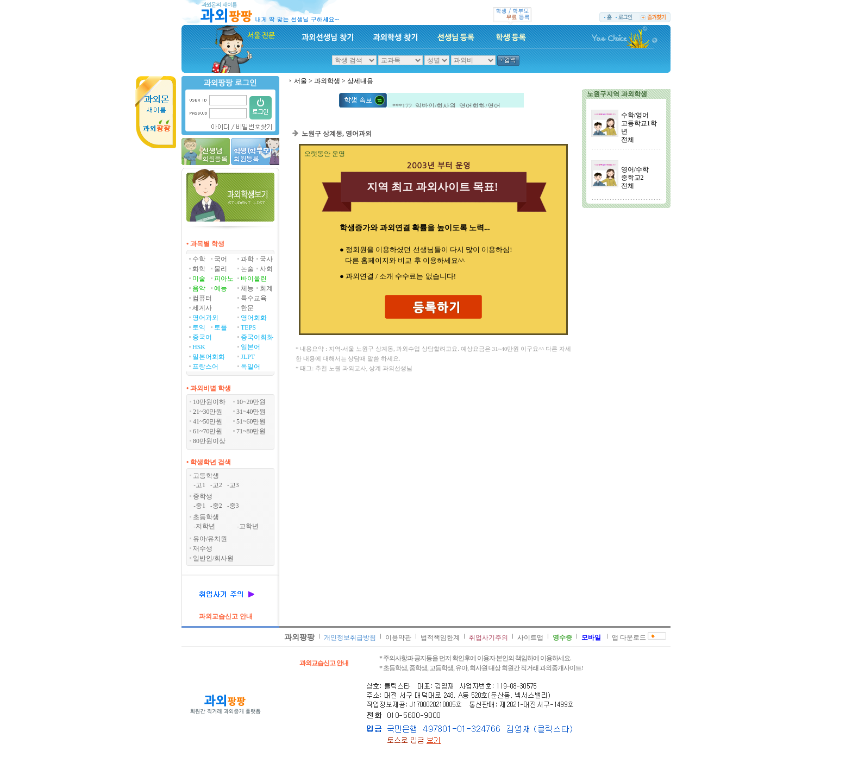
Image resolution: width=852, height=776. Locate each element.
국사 (266, 259)
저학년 (205, 526)
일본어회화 (208, 357)
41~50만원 (208, 421)
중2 (217, 505)
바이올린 (254, 278)
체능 (247, 288)
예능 (220, 288)
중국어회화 (257, 337)
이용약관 (398, 637)
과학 (247, 259)
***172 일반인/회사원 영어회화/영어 (446, 107)
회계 (266, 288)
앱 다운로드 (629, 637)
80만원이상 (209, 441)
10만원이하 (209, 402)
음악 (198, 288)
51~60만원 (251, 421)
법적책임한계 (440, 637)
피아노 (224, 278)
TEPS (248, 327)
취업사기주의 (488, 637)
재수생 (202, 548)
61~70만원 (208, 431)
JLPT (248, 357)
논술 (247, 269)
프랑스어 (205, 366)
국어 (220, 259)
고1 (200, 485)
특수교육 (254, 298)
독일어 (250, 366)
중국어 (202, 337)
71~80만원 (251, 431)
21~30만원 (208, 411)
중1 (200, 505)
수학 (198, 259)
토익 (198, 327)
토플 (220, 327)
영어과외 (205, 317)
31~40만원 (251, 411)
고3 (234, 485)
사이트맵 (530, 637)
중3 (234, 505)
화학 (198, 269)
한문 (247, 308)
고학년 (249, 526)
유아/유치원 (210, 538)
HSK (198, 347)
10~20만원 (251, 402)
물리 (220, 269)
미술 (198, 278)
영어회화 (254, 317)
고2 (217, 485)
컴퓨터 (202, 298)
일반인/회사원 (213, 558)
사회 (266, 269)
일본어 (250, 347)
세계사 (202, 308)
